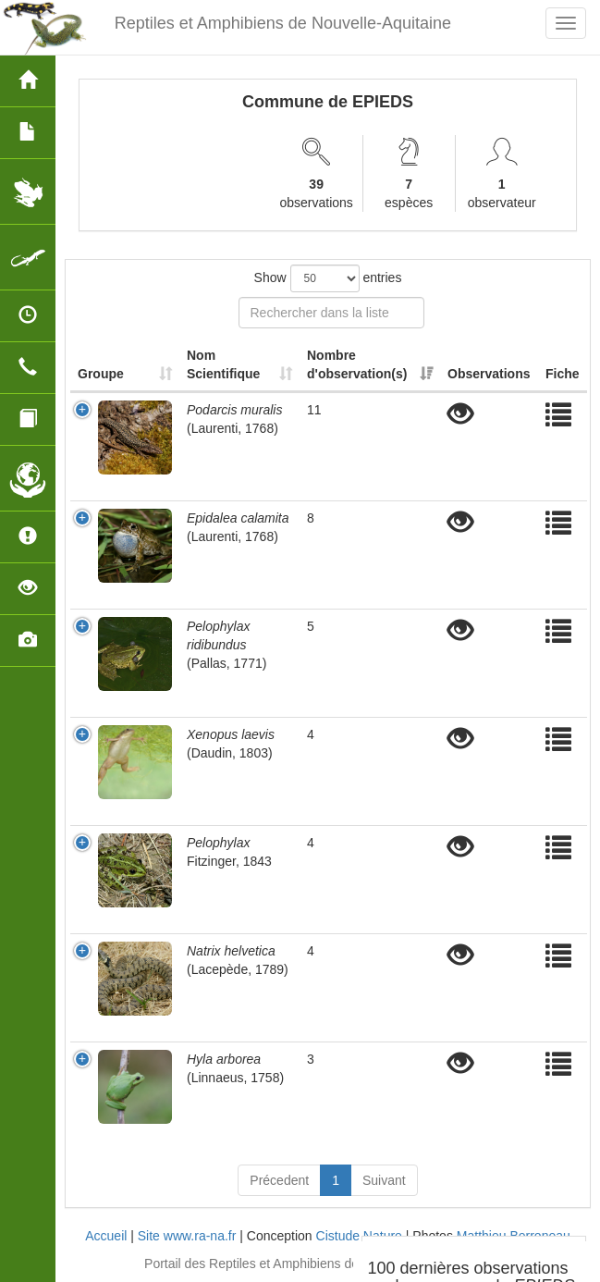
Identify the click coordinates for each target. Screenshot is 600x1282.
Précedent (279, 1180)
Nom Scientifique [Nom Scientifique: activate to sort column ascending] (223, 364)
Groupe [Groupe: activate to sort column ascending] (101, 373)
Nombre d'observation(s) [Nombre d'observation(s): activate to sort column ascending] (357, 364)
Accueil (106, 1235)
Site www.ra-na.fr (187, 1235)
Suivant (384, 1180)
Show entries (328, 278)
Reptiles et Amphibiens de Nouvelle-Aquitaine (283, 23)
